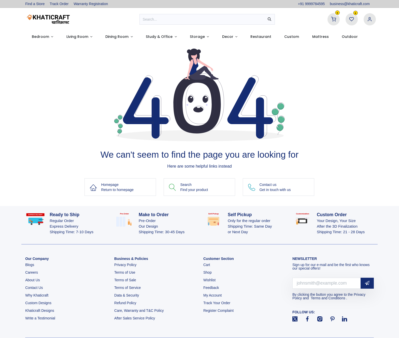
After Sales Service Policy (135, 318)
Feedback (211, 288)
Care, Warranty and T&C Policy (139, 310)
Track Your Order (216, 303)
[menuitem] (42, 36)
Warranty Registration (91, 4)
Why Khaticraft (36, 295)
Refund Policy (125, 303)
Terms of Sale (125, 280)
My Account (212, 295)
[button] (367, 283)
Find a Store (35, 4)
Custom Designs (38, 303)
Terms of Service (127, 288)
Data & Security (126, 295)
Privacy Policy (125, 265)
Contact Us (34, 288)
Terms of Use (125, 272)
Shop (207, 272)
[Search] (269, 19)
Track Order (59, 4)
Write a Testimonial (40, 318)
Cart (207, 265)
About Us (32, 280)
